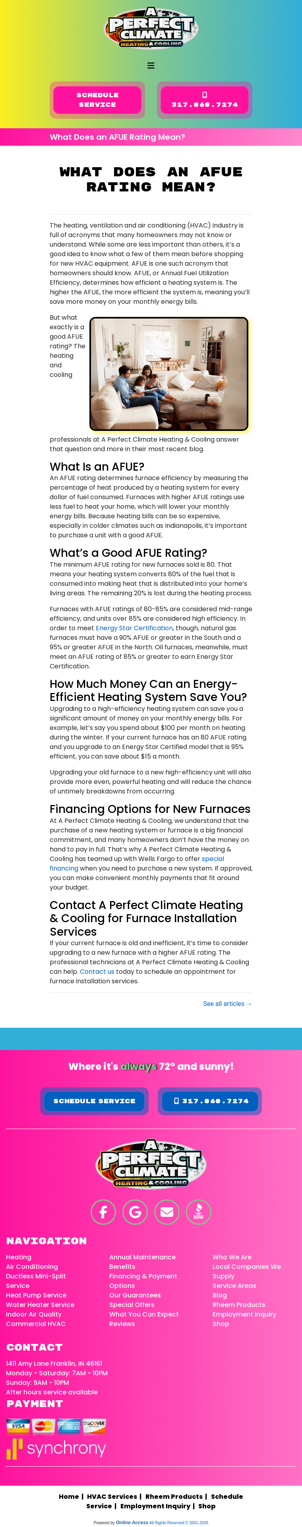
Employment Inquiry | (158, 1506)
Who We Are (232, 1257)
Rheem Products (239, 1304)
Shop (221, 1323)
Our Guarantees (135, 1295)
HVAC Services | (115, 1496)
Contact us (97, 971)
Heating (18, 1257)
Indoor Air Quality (34, 1314)
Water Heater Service (40, 1304)
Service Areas (234, 1285)
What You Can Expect (144, 1314)
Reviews (122, 1323)
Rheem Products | (177, 1496)
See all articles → (227, 1004)
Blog (220, 1295)
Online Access (132, 1522)
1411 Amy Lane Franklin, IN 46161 (54, 1363)
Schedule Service (97, 100)
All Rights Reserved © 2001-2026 (179, 1523)
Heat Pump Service (36, 1295)
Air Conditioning (32, 1266)
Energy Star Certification (134, 628)
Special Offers (132, 1304)
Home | (73, 1496)
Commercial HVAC (36, 1323)
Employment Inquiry (244, 1314)
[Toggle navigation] (151, 66)
